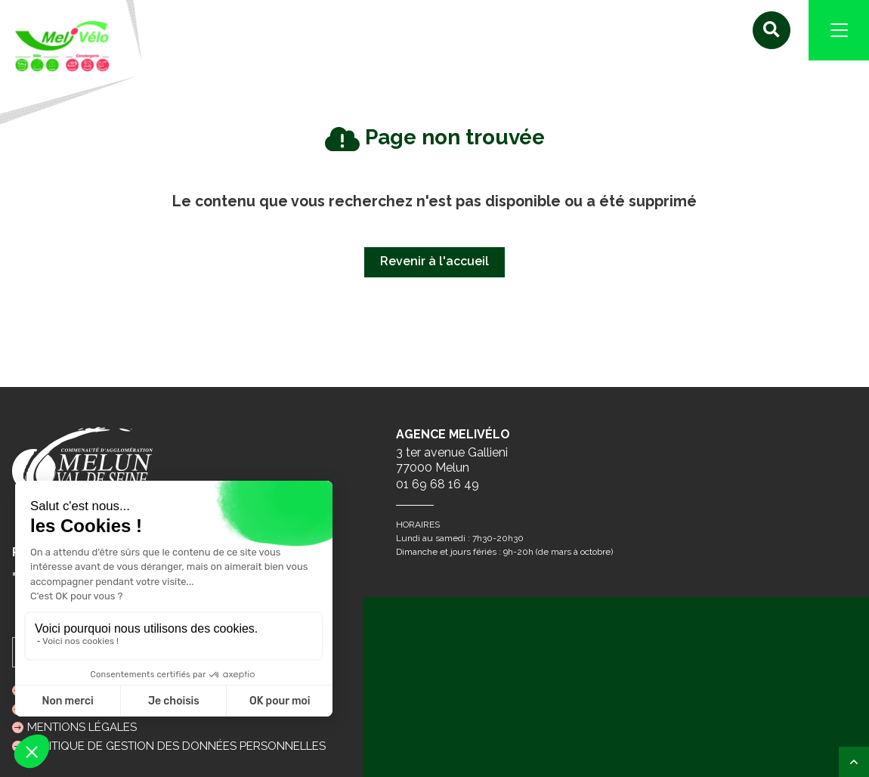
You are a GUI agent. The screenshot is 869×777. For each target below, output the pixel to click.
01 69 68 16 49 (437, 484)
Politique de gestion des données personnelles (176, 746)
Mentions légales (82, 727)
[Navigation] (839, 30)
